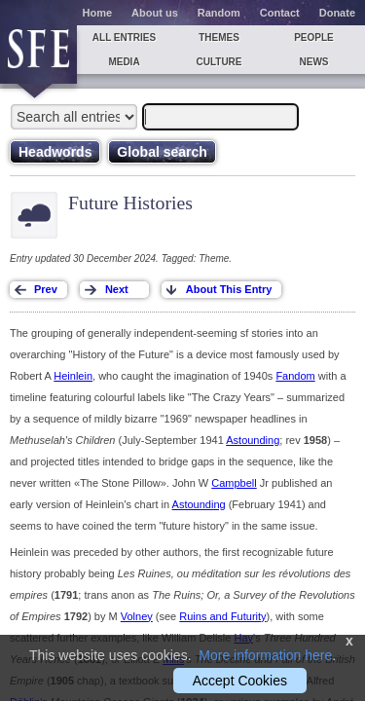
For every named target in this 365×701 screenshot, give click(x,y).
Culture (218, 61)
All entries (124, 37)
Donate (337, 12)
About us (154, 12)
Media (123, 61)
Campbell (233, 483)
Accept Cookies (240, 680)
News (314, 61)
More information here (265, 655)
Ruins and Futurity (222, 616)
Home (98, 12)
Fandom (294, 376)
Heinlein (73, 376)
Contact (280, 12)
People (314, 37)
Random (219, 12)
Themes (219, 37)
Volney (137, 616)
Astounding (252, 440)
